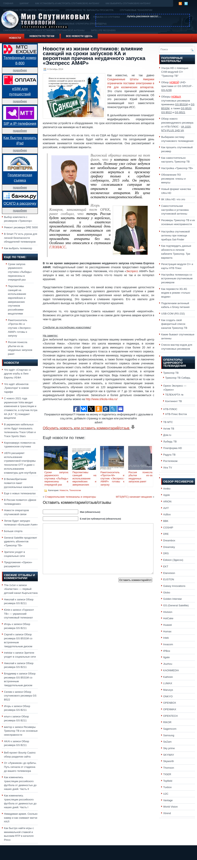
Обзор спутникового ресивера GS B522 (20, 695)
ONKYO (168, 696)
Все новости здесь (79, 36)
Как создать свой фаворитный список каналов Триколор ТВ (174, 324)
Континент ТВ (173, 401)
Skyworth (168, 761)
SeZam (167, 741)
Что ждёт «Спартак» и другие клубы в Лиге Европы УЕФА (17, 373)
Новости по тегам (41, 36)
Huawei (167, 624)
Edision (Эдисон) (173, 559)
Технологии (75, 490)
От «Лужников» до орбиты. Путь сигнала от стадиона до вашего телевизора (20, 766)
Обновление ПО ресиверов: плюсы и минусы (173, 178)
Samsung (168, 735)
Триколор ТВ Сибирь (177, 377)
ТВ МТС (168, 422)
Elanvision (169, 573)
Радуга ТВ (169, 454)
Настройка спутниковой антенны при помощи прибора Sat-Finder (175, 235)
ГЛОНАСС (57, 247)
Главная (8, 3)
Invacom (168, 644)
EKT (165, 566)
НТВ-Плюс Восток (176, 414)
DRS (166, 553)
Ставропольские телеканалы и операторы (70, 496)
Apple (166, 494)
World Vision (170, 806)
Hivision (167, 611)
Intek (166, 637)
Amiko (166, 488)
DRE (166, 533)
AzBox (167, 514)
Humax (167, 631)
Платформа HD (172, 448)
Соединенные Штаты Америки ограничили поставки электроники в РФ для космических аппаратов (130, 83)
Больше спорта (13, 531)
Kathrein (168, 676)
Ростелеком (170, 461)
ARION (167, 501)
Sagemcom (169, 728)
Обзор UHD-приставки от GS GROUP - (177, 86)
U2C (165, 793)
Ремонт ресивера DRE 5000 (21, 227)
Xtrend (167, 813)
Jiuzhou (167, 663)
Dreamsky (169, 547)
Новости (15, 38)
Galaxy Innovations (174, 585)
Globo (166, 592)
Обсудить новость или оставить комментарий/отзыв (89, 428)
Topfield (167, 780)
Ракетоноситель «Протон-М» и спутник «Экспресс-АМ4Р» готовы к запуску (19, 328)
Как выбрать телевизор (18, 248)
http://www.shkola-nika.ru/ (102, 399)
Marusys (168, 689)
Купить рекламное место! (142, 16)
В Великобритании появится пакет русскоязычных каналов (18, 483)
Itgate (166, 657)
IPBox (166, 650)
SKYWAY (168, 754)
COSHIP (168, 527)
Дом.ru (167, 434)
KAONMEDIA (171, 670)
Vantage (168, 800)
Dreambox (169, 540)
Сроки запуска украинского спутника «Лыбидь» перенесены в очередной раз (20, 272)
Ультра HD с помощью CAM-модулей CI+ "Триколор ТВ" (174, 72)
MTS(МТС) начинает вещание (134, 496)
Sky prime (169, 748)
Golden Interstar (172, 598)
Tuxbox (167, 787)
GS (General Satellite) (176, 605)
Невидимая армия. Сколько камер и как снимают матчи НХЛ (20, 817)
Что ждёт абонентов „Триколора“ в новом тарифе (16, 388)
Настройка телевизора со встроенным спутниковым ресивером (176, 278)
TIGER (167, 774)
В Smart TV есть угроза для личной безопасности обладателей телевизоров (20, 237)
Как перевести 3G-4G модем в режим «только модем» (175, 292)
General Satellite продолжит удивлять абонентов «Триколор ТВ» (20, 541)
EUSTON (168, 579)
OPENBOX (169, 702)
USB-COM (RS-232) (173, 313)
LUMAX (167, 683)
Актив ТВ (168, 428)
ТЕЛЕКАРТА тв (174, 394)
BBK (165, 520)
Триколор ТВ (171, 372)
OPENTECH (170, 715)
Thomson (168, 767)
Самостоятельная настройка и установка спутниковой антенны (175, 209)
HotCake (168, 618)
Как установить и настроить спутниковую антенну (67, 3)
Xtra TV (167, 467)
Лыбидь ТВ (170, 441)
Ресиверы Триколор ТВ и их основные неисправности (21, 731)
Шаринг (24, 3)
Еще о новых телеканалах (20, 493)
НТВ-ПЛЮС (170, 409)
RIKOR (167, 722)
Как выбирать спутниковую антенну (128, 3)
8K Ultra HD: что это (173, 199)
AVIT (166, 508)
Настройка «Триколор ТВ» (177, 168)
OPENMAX (169, 709)
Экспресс (132, 271)
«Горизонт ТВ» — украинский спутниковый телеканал (19, 613)
